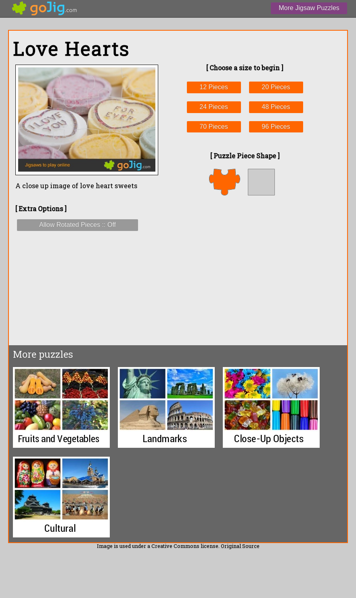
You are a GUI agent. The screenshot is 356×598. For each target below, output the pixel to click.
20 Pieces (276, 87)
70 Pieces (213, 126)
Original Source (240, 546)
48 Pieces (276, 106)
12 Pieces (213, 87)
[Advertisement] (244, 270)
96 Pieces (276, 126)
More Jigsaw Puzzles (309, 7)
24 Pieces (213, 106)
